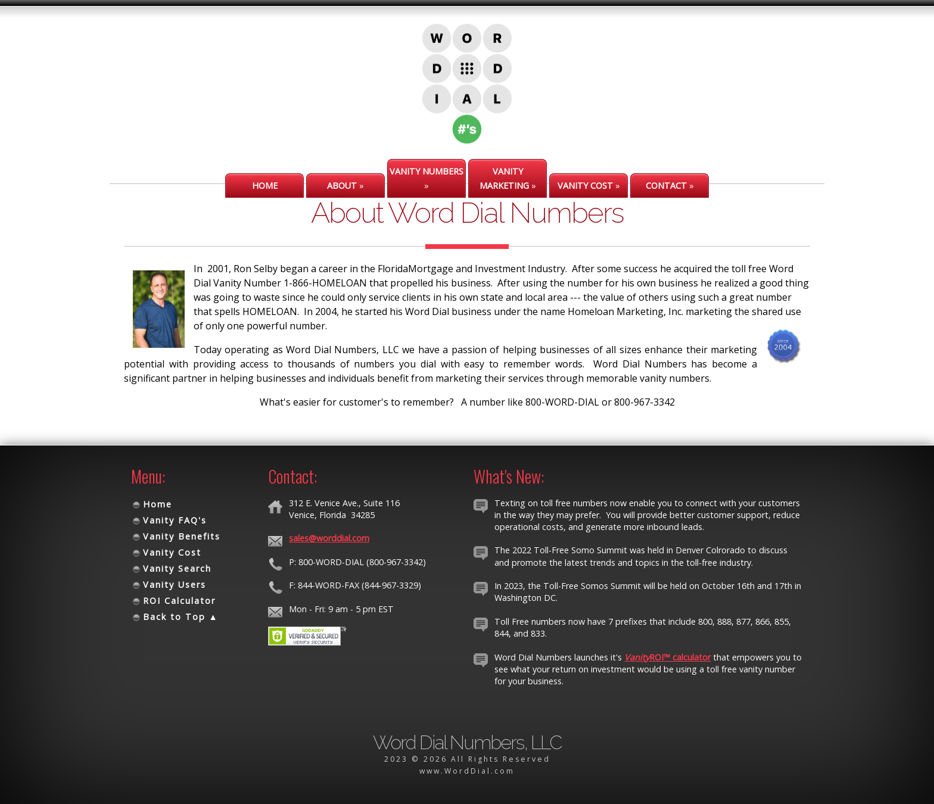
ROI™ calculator (667, 657)
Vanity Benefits (181, 536)
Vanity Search (177, 568)
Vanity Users (174, 584)
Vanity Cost (172, 552)
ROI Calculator (179, 600)
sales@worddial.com (329, 538)
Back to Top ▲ (181, 616)
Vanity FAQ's (175, 520)
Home (157, 504)
